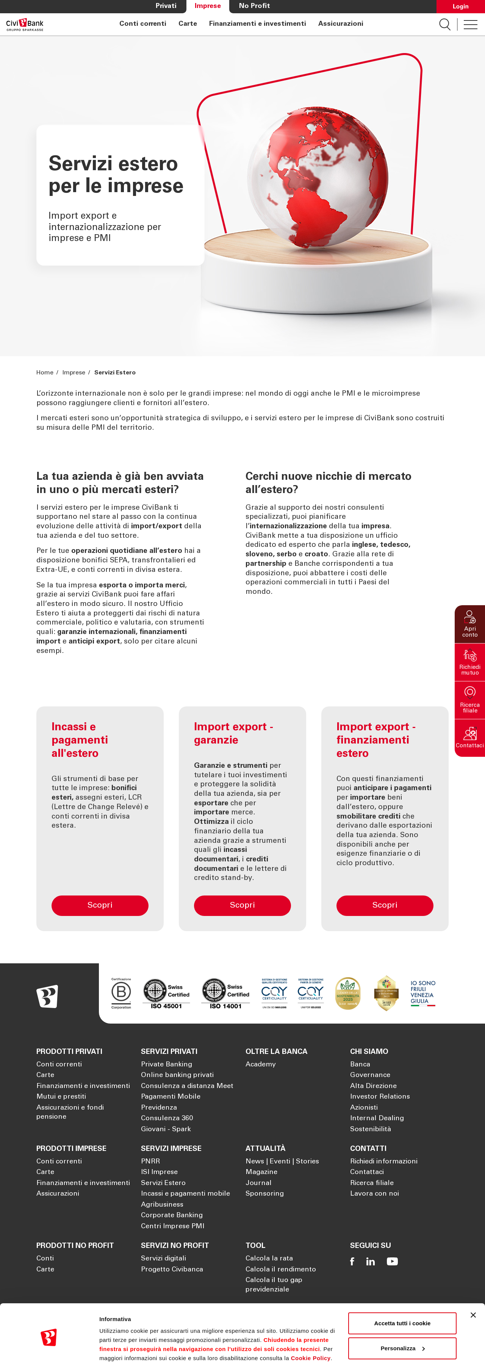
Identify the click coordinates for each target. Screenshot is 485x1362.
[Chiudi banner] (473, 1283)
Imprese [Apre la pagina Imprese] (208, 6)
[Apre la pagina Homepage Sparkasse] (25, 24)
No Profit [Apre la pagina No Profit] (254, 6)
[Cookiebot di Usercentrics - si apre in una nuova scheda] (49, 1347)
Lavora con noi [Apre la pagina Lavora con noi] (374, 1194)
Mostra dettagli (119, 1347)
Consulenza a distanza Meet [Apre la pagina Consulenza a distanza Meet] (187, 1086)
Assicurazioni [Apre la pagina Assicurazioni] (340, 24)
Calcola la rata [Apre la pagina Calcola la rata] (269, 1259)
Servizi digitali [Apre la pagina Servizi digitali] (163, 1259)
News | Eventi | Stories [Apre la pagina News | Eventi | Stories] (282, 1161)
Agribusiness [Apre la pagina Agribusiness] (162, 1205)
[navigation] (241, 24)
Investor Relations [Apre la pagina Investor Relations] (380, 1097)
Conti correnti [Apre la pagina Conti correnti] (142, 24)
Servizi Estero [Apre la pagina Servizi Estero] (163, 1183)
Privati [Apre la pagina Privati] (166, 6)
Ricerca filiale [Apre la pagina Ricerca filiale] (372, 1183)
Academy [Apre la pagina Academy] (261, 1064)
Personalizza (403, 1316)
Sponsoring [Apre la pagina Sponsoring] (265, 1194)
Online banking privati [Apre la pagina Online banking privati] (177, 1075)
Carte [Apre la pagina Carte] (187, 24)
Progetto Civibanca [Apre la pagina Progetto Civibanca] (172, 1270)
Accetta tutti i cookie (402, 1291)
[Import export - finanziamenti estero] (385, 818)
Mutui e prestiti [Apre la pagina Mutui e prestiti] (61, 1097)
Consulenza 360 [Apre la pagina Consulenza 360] (167, 1118)
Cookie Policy (311, 1326)
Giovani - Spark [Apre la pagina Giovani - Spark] (166, 1129)
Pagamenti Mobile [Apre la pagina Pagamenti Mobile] (170, 1097)
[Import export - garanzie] (242, 818)
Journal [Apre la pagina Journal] (259, 1183)
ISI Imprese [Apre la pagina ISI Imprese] (159, 1172)
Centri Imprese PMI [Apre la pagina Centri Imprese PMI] (172, 1226)
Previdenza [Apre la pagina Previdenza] (159, 1108)
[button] (470, 624)
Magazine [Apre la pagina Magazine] (261, 1172)
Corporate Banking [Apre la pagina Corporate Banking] (172, 1215)
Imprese (74, 373)
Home (45, 373)
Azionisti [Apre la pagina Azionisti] (364, 1108)
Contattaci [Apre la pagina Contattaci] (367, 1172)
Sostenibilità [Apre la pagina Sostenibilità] (370, 1129)
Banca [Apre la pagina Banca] (360, 1064)
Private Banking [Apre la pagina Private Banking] (166, 1064)
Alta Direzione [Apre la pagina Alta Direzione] (373, 1086)
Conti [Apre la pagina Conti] (45, 1259)
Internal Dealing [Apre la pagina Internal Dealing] (377, 1118)
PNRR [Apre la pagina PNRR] (150, 1161)
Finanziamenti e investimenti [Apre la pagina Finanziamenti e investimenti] (257, 24)
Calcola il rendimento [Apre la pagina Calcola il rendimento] (281, 1270)
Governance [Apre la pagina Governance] (370, 1075)
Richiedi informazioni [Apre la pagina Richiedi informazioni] (384, 1161)
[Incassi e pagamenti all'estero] (100, 818)
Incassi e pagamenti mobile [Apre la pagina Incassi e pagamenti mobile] (185, 1194)
